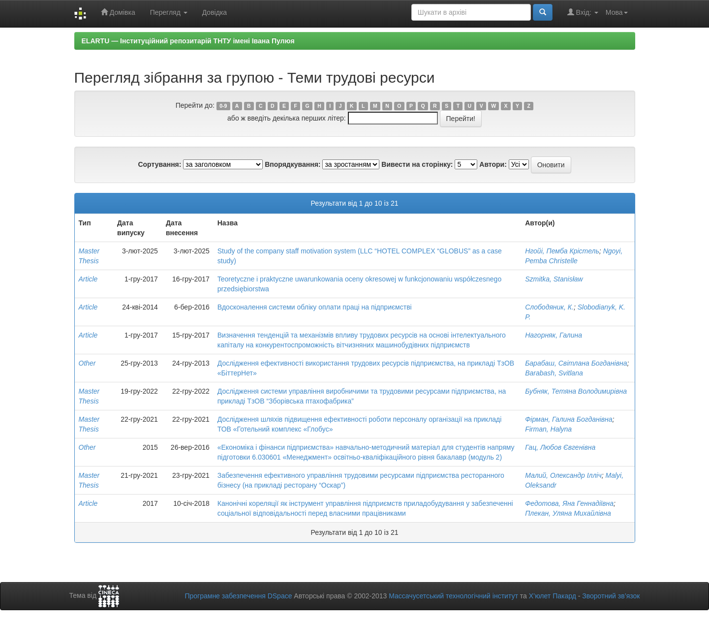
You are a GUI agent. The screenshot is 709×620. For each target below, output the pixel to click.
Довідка (214, 12)
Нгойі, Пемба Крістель (562, 251)
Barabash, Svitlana (554, 373)
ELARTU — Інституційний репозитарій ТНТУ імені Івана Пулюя (188, 41)
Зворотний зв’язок (611, 596)
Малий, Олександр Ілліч (563, 475)
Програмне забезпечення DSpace (238, 596)
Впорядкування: (292, 164)
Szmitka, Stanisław (554, 279)
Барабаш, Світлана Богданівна (576, 363)
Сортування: (159, 164)
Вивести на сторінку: (417, 164)
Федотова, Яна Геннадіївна (569, 503)
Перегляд (168, 12)
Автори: (493, 164)
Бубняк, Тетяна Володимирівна (576, 391)
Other (87, 363)
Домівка (118, 12)
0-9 (223, 106)
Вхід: (582, 12)
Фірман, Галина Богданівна (568, 419)
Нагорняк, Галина (553, 335)
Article (88, 279)
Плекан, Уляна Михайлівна (568, 513)
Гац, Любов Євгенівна (560, 447)
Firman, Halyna (548, 429)
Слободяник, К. (549, 307)
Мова (617, 12)
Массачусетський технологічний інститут (453, 596)
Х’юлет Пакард (552, 596)
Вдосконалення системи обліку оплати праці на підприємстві (314, 307)
